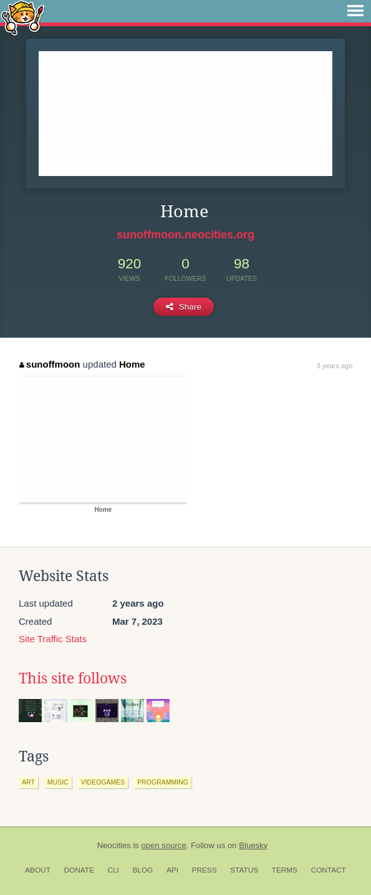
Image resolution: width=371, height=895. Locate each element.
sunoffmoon (49, 364)
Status (244, 870)
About (38, 870)
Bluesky (253, 845)
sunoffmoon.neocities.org (185, 234)
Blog (142, 870)
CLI (112, 870)
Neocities (114, 845)
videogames (103, 782)
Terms (284, 870)
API (172, 870)
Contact (328, 870)
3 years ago (334, 365)
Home (132, 364)
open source (164, 845)
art (28, 782)
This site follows (73, 678)
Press (204, 870)
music (58, 782)
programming (162, 782)
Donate (79, 870)
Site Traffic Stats (53, 638)
